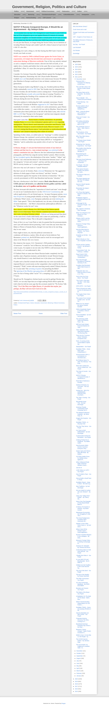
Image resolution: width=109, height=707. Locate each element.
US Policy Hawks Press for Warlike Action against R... (82, 458)
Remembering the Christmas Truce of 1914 (82, 155)
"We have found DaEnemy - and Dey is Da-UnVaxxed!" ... (83, 161)
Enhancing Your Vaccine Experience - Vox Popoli (83, 145)
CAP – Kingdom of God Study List (82, 37)
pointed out (25, 237)
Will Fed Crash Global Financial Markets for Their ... (82, 326)
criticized (41, 171)
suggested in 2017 (44, 104)
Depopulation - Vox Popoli (83, 346)
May (77, 666)
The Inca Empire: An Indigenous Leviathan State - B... (83, 646)
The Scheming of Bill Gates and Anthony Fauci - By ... (82, 320)
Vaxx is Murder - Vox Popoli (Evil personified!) (83, 98)
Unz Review (76, 50)
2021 (76, 77)
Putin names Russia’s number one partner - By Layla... (83, 170)
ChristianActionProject (49, 14)
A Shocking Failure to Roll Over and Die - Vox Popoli (83, 551)
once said (23, 79)
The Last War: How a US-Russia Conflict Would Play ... (83, 88)
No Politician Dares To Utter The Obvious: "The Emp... (83, 361)
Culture (79, 11)
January (78, 676)
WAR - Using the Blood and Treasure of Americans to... (82, 113)
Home (41, 313)
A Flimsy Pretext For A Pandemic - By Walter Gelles (83, 441)
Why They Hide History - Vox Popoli (83, 137)
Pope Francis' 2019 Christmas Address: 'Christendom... (82, 255)
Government (30, 11)
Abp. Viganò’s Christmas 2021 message (83, 209)
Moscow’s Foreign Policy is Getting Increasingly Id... (83, 542)
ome (33, 199)
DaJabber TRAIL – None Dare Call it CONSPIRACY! (83, 350)
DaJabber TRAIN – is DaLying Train (82, 422)
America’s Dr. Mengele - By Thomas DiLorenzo (83, 546)
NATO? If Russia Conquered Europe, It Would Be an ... (83, 377)
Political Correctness (48, 11)
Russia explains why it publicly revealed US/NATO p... (82, 107)
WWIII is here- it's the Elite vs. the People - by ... (83, 635)
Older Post (63, 313)
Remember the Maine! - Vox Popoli (83, 188)
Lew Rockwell (77, 47)
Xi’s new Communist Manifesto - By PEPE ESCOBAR (82, 584)
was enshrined (53, 150)
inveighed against (24, 157)
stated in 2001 (32, 89)
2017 (76, 686)
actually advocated (33, 94)
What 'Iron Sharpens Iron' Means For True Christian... (83, 214)
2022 (76, 74)
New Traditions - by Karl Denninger (83, 487)
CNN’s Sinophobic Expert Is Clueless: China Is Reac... (83, 311)
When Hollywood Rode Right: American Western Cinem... (82, 463)
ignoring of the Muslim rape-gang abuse (30, 271)
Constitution (54, 192)
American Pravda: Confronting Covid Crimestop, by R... (82, 408)
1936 (44, 192)
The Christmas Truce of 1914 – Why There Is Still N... (82, 128)
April (77, 668)
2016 (76, 689)
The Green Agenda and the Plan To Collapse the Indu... (82, 180)
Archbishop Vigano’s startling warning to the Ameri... (83, 199)
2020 (76, 679)
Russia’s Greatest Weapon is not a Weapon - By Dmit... (83, 536)
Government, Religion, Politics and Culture (49, 7)
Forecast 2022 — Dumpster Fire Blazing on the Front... (83, 82)
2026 (76, 64)
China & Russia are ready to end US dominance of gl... (83, 290)
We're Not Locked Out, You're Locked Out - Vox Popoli (83, 367)
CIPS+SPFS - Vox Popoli (83, 286)
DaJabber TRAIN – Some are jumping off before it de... (83, 609)
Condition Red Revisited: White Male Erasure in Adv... (83, 267)
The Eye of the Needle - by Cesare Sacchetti (83, 575)
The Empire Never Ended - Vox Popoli (83, 141)
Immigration (85, 14)
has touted (28, 122)
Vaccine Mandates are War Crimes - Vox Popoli (82, 614)
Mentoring (31, 14)
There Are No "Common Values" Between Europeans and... (83, 337)
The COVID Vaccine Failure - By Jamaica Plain (82, 640)
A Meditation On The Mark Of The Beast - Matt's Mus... (83, 597)
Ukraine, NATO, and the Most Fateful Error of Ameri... (83, 220)
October (78, 653)
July (77, 661)
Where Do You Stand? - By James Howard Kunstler (83, 305)
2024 (76, 69)
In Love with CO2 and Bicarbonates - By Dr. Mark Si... (83, 561)
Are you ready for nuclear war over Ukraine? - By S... (83, 492)
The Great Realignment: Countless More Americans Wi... (83, 519)
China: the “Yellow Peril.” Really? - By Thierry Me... (83, 497)
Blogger (63, 703)
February (79, 673)
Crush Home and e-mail (79, 29)
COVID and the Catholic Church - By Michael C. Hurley (83, 246)
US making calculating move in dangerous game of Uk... (82, 122)
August (78, 658)
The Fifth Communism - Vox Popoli (82, 579)
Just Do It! (79, 467)
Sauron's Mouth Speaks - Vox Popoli (83, 184)
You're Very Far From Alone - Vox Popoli (82, 277)
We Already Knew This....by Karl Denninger (81, 403)
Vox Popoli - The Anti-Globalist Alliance (82, 165)
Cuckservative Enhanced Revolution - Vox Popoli (83, 436)
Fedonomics (65, 11)
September (79, 656)
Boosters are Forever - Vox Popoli (82, 588)
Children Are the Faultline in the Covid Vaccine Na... (83, 566)
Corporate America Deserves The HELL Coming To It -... (82, 620)
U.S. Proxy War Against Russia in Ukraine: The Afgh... (83, 193)
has (17, 157)
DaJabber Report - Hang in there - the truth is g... (83, 483)
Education (17, 14)
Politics (16, 11)
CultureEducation (68, 14)
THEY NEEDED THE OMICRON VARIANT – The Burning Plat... (83, 331)
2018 (76, 684)
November (79, 651)
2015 (76, 691)
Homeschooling (31, 17)
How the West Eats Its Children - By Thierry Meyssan (82, 231)
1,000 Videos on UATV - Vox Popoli (83, 470)
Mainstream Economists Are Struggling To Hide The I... (83, 514)
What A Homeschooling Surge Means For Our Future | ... (83, 603)
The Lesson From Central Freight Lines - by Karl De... (83, 299)
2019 (76, 681)
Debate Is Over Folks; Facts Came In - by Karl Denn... (83, 525)
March (78, 671)
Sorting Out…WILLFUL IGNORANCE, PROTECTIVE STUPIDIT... (82, 393)
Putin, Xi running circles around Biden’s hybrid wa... (83, 342)
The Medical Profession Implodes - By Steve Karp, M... (82, 414)
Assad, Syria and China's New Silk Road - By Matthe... (83, 452)
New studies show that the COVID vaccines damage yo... (83, 150)
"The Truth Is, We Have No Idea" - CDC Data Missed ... (82, 282)
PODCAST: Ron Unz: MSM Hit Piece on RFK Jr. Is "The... (83, 272)
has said (54, 122)
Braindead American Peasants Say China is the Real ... (83, 625)
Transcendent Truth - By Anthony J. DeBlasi (83, 250)
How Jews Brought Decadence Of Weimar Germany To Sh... (83, 261)
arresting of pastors (35, 269)
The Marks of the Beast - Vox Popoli (83, 592)
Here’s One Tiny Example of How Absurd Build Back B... (83, 503)
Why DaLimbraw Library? (80, 26)
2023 (76, 72)
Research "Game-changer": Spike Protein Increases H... (83, 631)
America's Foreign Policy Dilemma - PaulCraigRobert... (83, 225)
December (79, 79)
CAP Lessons (47, 17)
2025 (76, 67)
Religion (16, 17)
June (78, 663)
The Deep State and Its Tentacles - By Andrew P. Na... (83, 94)
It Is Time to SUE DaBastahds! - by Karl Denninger (83, 432)
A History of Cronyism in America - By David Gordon (83, 508)
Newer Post (17, 313)
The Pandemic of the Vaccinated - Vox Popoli (83, 132)
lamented (21, 212)
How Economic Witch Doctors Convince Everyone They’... (82, 447)
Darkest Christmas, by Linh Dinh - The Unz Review (82, 386)
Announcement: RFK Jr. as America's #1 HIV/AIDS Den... (83, 356)
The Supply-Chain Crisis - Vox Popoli (83, 294)
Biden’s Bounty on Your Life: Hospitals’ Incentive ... (83, 240)
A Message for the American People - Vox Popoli (83, 204)
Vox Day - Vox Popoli (79, 44)
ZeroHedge (76, 53)
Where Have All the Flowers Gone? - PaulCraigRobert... (82, 530)
